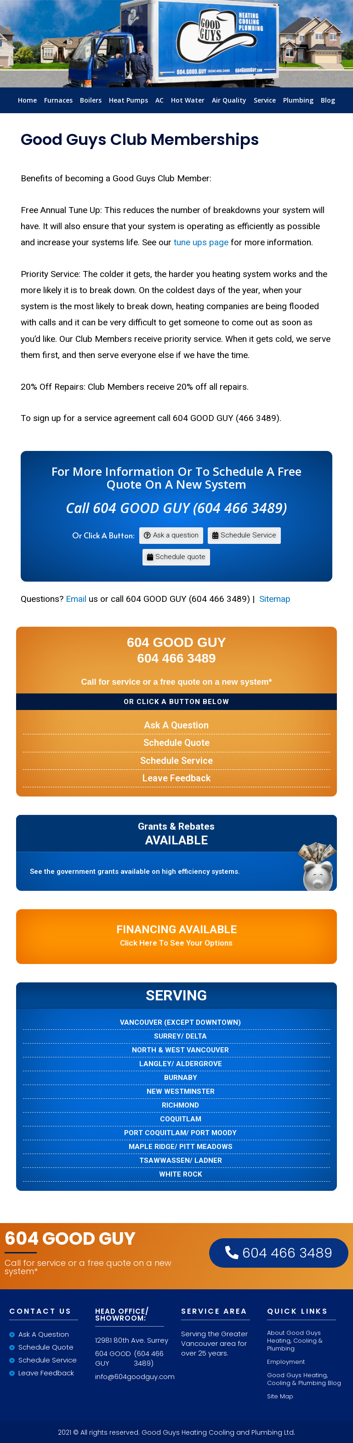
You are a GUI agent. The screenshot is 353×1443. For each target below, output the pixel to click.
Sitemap (273, 599)
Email (76, 599)
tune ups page (201, 242)
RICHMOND (180, 1105)
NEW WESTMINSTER (181, 1092)
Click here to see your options (176, 935)
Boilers (91, 100)
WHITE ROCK (180, 1174)
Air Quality (229, 100)
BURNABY (180, 1078)
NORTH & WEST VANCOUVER (180, 1050)
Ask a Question (176, 725)
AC (159, 100)
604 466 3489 (278, 1253)
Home (27, 100)
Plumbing (298, 100)
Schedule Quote (176, 742)
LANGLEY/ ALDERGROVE (180, 1064)
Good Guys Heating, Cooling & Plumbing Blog (304, 1379)
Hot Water (188, 100)
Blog (328, 100)
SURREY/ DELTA (180, 1036)
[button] (171, 535)
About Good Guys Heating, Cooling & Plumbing (295, 1340)
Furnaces (58, 100)
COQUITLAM (180, 1119)
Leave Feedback (176, 778)
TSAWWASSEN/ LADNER (180, 1161)
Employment (286, 1361)
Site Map (280, 1396)
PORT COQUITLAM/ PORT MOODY (180, 1133)
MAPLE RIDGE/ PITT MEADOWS (181, 1147)
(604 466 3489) (149, 1358)
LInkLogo (176, 85)
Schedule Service (176, 760)
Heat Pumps (128, 100)
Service (265, 100)
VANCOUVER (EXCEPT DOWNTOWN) (180, 1023)
